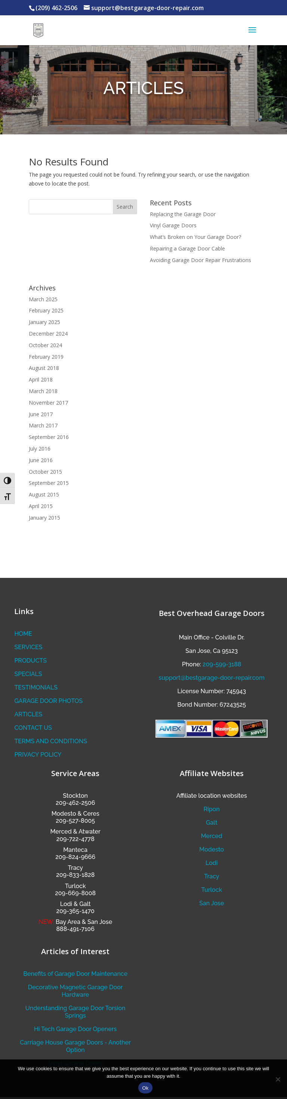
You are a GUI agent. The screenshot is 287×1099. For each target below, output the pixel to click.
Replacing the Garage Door (183, 214)
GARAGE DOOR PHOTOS (48, 700)
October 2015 (45, 471)
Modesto (64, 813)
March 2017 (43, 425)
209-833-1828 (75, 874)
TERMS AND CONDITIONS (50, 741)
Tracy (211, 876)
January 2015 (44, 517)
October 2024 (45, 345)
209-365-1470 (75, 911)
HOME (23, 633)
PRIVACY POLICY (37, 754)
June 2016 (41, 460)
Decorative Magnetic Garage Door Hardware (75, 991)
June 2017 (41, 414)
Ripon (212, 809)
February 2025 (46, 310)
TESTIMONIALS (36, 687)
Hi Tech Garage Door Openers (75, 1029)
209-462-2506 (75, 802)
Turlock (211, 889)
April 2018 (41, 379)
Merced (211, 836)
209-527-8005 (75, 820)
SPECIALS (28, 674)
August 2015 (44, 494)
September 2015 (49, 482)
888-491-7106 (75, 929)
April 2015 (41, 506)
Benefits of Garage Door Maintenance (75, 973)
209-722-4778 (75, 839)
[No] (277, 1079)
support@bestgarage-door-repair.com (212, 677)
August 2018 (44, 367)
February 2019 (46, 356)
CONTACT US (33, 727)
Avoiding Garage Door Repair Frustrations (200, 260)
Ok (145, 1088)
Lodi (212, 862)
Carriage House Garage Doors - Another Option (75, 1046)
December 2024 (48, 333)
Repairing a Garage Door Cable (187, 248)
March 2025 (43, 299)
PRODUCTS (30, 660)
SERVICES (28, 647)
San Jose (211, 903)
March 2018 (43, 391)
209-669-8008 (75, 893)
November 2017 (48, 402)
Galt (211, 822)
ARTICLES (28, 714)
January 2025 (44, 322)
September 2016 (49, 436)
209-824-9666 (75, 856)
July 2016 (39, 448)
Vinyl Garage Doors (173, 225)
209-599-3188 (222, 664)
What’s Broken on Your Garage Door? (195, 236)
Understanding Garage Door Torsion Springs (75, 1012)
